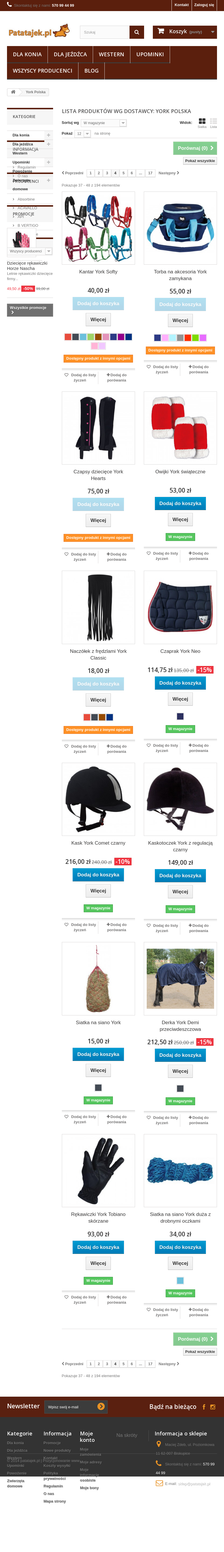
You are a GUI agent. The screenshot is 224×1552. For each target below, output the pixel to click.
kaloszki (17, 528)
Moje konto (87, 1436)
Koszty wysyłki (57, 1465)
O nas (22, 235)
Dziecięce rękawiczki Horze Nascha (27, 398)
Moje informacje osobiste (89, 1474)
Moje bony (89, 1488)
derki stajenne (129, 1443)
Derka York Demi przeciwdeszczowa (180, 1026)
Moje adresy (91, 1462)
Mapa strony (54, 1501)
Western (111, 54)
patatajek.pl (30, 1536)
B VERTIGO (27, 299)
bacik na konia (129, 1502)
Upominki (150, 54)
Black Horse (27, 308)
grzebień (39, 546)
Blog (91, 70)
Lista (213, 123)
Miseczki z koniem (125, 1492)
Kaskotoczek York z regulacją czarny (180, 846)
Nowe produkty (57, 1450)
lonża (36, 511)
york (14, 484)
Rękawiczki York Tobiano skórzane (98, 1218)
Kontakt (182, 5)
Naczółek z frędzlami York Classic (98, 654)
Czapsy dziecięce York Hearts (98, 475)
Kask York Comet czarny (98, 843)
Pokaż (67, 133)
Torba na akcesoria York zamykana (180, 275)
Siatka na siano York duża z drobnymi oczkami (180, 1218)
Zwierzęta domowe (21, 184)
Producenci (26, 257)
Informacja (25, 211)
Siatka (201, 123)
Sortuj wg (70, 122)
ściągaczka (34, 537)
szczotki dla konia (127, 1479)
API (20, 291)
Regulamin (26, 227)
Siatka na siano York (98, 1022)
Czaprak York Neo (180, 651)
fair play (31, 484)
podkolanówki (22, 502)
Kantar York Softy (98, 272)
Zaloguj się (204, 5)
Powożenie (22, 171)
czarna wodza (22, 563)
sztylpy (16, 519)
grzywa (38, 528)
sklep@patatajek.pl (194, 1483)
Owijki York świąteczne (180, 471)
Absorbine (26, 273)
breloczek (18, 572)
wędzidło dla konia (127, 1453)
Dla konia (27, 54)
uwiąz (15, 554)
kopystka (18, 581)
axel (36, 493)
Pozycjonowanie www (61, 1536)
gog (36, 581)
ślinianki (17, 511)
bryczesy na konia (127, 1512)
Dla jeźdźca (70, 54)
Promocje (23, 346)
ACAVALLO (27, 282)
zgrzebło (37, 519)
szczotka (18, 493)
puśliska (17, 546)
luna (14, 537)
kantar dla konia (125, 1466)
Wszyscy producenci (42, 70)
